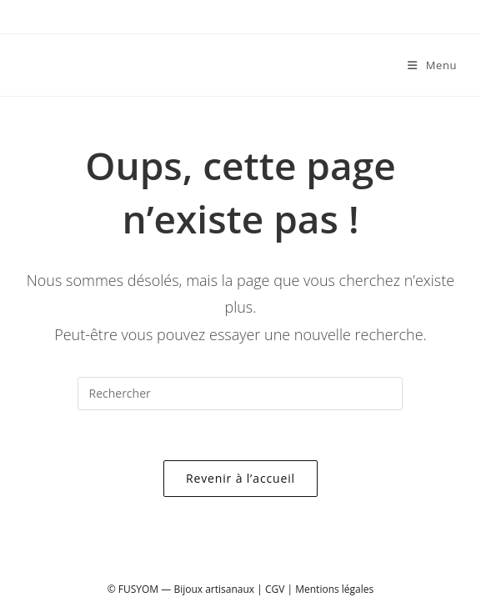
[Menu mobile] (426, 65)
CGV (274, 589)
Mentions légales (334, 589)
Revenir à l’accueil (240, 478)
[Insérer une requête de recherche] (240, 393)
